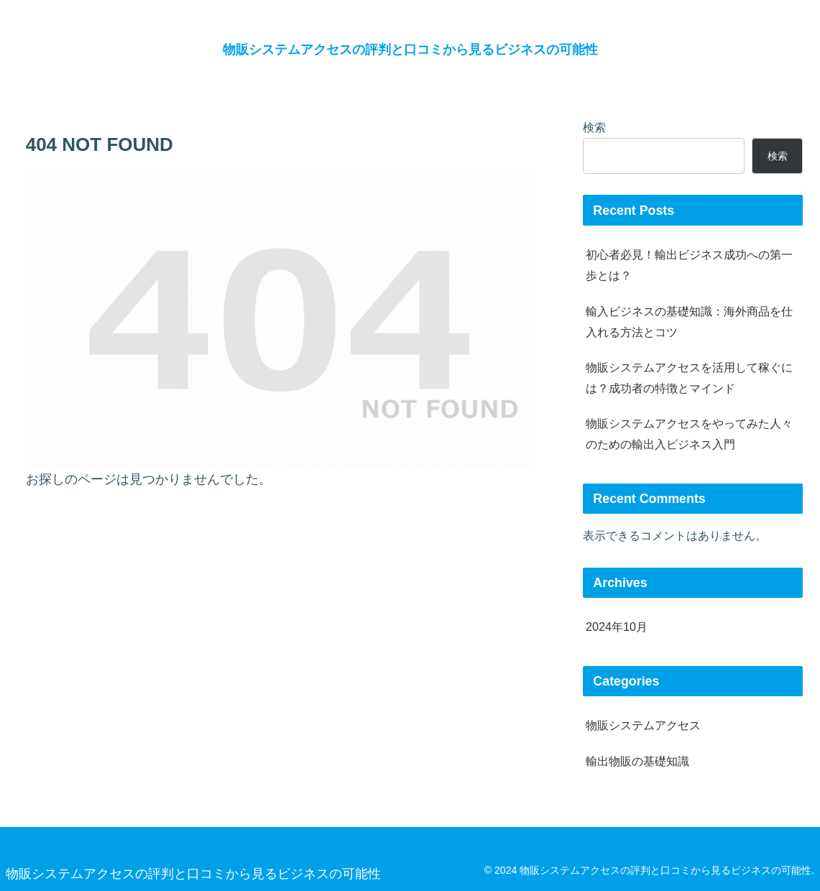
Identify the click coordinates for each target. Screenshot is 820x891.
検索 (594, 127)
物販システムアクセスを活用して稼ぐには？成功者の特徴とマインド (689, 377)
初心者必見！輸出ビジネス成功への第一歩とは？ (689, 265)
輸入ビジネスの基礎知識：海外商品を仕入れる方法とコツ (689, 321)
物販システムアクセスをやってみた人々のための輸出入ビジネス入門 (689, 434)
